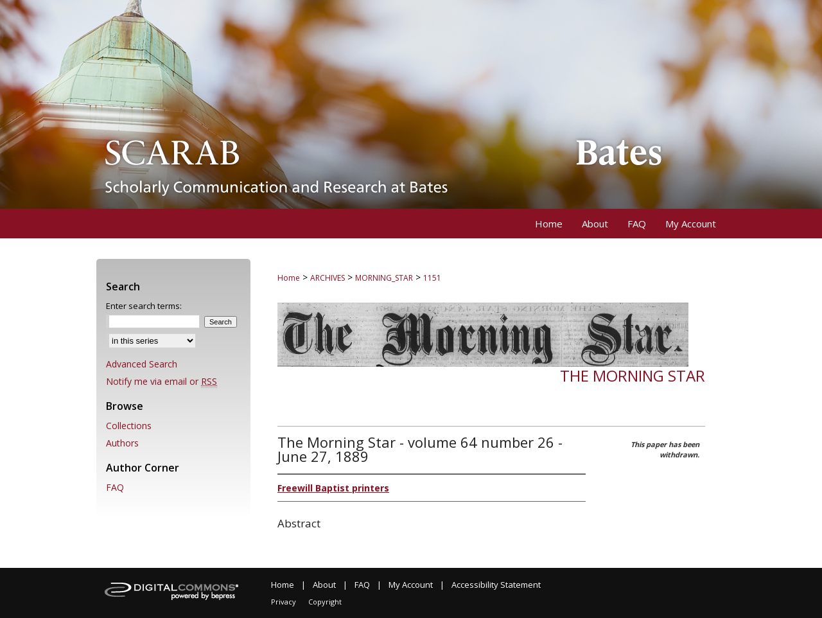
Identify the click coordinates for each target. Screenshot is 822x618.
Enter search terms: (144, 306)
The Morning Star (632, 375)
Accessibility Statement (496, 584)
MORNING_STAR (384, 277)
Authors (122, 443)
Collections (129, 425)
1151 (432, 277)
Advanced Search (141, 364)
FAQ (115, 487)
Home (288, 277)
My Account (411, 584)
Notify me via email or (161, 381)
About (324, 584)
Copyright (325, 601)
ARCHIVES (327, 277)
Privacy (283, 601)
